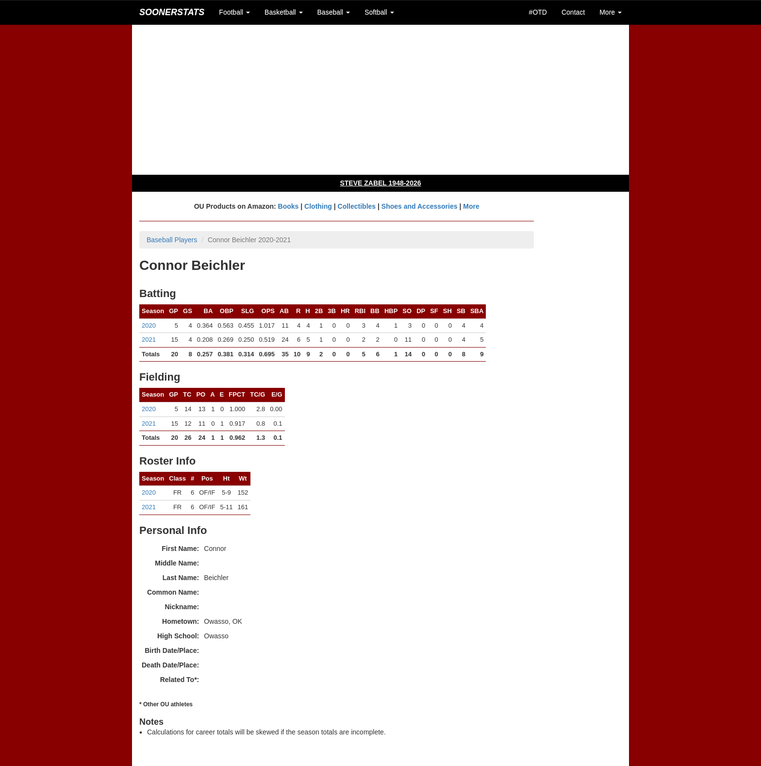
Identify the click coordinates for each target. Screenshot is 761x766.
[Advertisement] (380, 99)
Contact (573, 12)
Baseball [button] (333, 12)
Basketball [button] (283, 12)
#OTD (538, 12)
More (471, 206)
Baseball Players (172, 240)
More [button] (610, 12)
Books (288, 206)
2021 (149, 339)
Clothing (318, 206)
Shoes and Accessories (419, 206)
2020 (149, 325)
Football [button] (234, 12)
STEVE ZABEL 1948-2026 (380, 183)
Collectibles (357, 206)
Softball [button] (379, 12)
